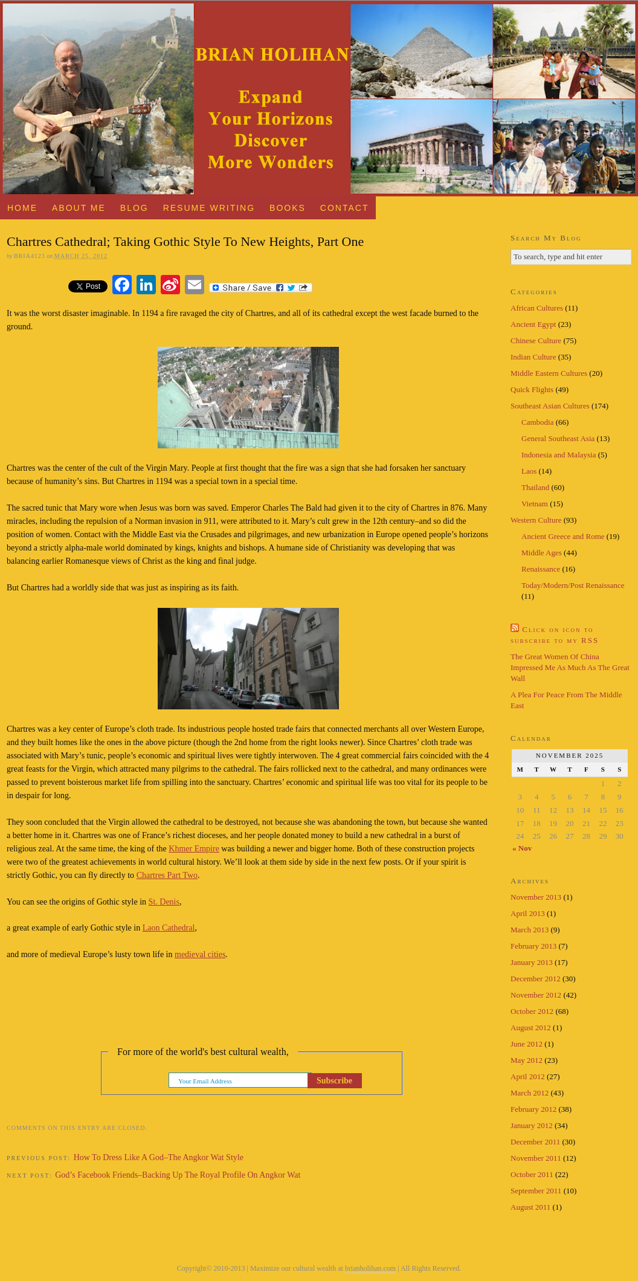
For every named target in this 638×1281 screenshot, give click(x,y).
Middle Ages (541, 552)
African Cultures (537, 307)
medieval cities (200, 954)
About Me (79, 208)
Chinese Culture (536, 340)
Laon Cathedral (169, 927)
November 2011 (536, 1158)
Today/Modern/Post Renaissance (573, 585)
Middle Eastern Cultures (549, 373)
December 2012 (536, 978)
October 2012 (532, 1011)
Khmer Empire (194, 848)
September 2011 (536, 1190)
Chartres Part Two (167, 875)
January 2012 (532, 1125)
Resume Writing (209, 208)
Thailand (535, 487)
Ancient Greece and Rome (563, 536)
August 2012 (531, 1027)
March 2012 (530, 1092)
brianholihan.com (370, 1268)
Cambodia (537, 422)
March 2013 (530, 929)
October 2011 (532, 1174)
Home (22, 208)
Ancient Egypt (533, 324)
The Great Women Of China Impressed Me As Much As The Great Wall (570, 667)
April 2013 (528, 913)
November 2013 (536, 897)
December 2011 (535, 1141)
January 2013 (532, 962)
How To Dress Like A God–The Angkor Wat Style (158, 1157)
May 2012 (527, 1060)
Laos (528, 471)
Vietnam (534, 503)
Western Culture (536, 519)
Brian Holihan (319, 98)
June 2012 (527, 1043)
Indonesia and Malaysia (558, 454)
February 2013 (533, 945)
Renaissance (540, 568)
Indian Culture (533, 356)
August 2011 (530, 1207)
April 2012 (528, 1076)
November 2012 (536, 994)
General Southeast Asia (557, 438)
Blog (134, 208)
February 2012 (533, 1109)
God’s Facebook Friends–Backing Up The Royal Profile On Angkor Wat (177, 1174)
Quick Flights (532, 389)
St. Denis (164, 901)
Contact (344, 208)
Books (287, 208)
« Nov (522, 848)
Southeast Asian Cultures (550, 405)
